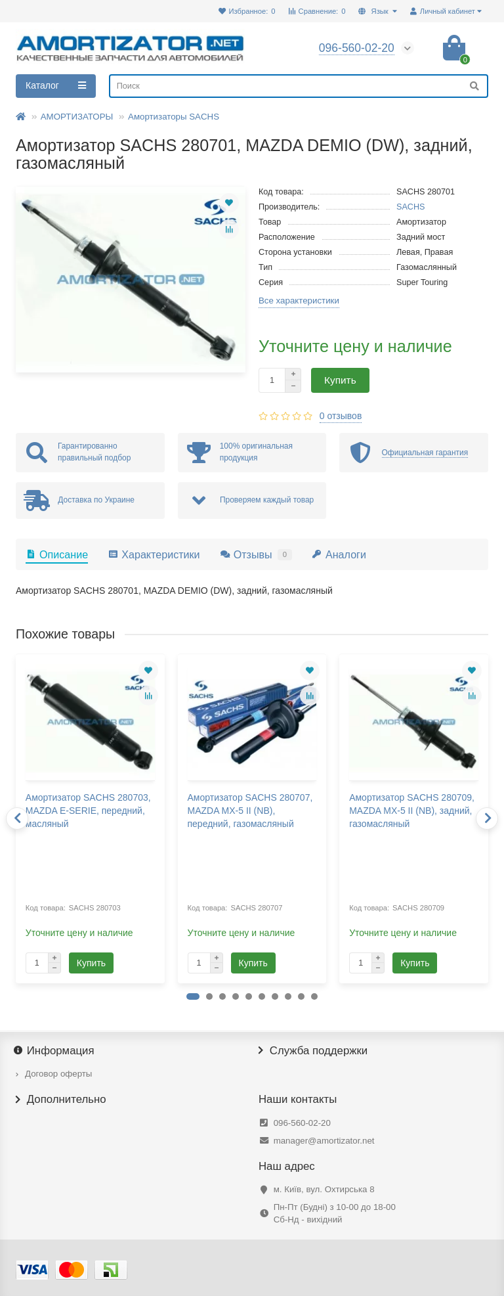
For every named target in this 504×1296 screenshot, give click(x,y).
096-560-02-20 (302, 1123)
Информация (55, 1051)
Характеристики (154, 554)
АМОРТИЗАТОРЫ (77, 117)
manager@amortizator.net (324, 1141)
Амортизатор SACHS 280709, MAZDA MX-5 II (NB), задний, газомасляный (411, 810)
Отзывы (256, 554)
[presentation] (17, 818)
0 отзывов (341, 416)
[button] (193, 996)
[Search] (298, 86)
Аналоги (339, 554)
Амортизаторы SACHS (173, 117)
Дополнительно (61, 1100)
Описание (57, 554)
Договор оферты (58, 1074)
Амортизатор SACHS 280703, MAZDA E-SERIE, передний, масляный (88, 810)
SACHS (410, 207)
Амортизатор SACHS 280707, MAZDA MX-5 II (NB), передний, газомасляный (250, 810)
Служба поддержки (313, 1051)
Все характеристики (299, 300)
